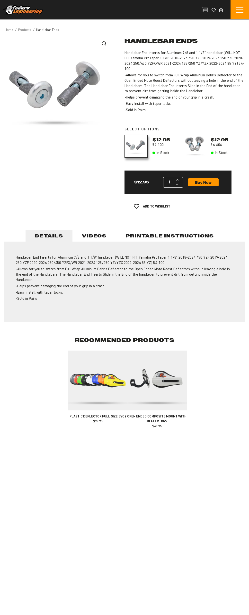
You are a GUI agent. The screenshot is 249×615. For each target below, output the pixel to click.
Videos (94, 236)
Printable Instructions (170, 236)
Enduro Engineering (22, 10)
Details (49, 236)
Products (24, 30)
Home (9, 30)
